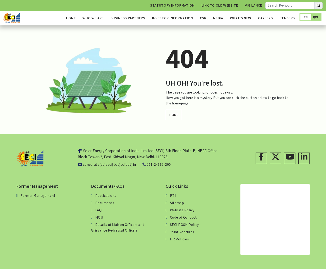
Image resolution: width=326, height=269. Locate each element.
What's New (240, 18)
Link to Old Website (219, 5)
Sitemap (177, 202)
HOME (173, 114)
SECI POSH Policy (184, 224)
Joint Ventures (182, 232)
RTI (173, 195)
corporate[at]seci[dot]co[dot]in (107, 164)
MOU (99, 217)
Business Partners (127, 18)
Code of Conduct (183, 217)
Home (71, 18)
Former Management (38, 195)
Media (218, 18)
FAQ (98, 210)
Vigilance (253, 5)
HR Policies (179, 239)
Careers (265, 18)
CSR (203, 18)
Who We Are (92, 18)
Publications (105, 195)
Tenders (287, 18)
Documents (104, 202)
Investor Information (172, 18)
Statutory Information (172, 5)
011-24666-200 (156, 164)
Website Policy (182, 210)
